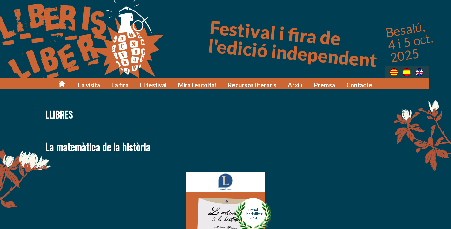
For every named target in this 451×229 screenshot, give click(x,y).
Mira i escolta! (210, 83)
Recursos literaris (261, 83)
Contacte (361, 83)
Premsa (328, 83)
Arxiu (301, 83)
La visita (108, 83)
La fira (137, 83)
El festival (169, 83)
